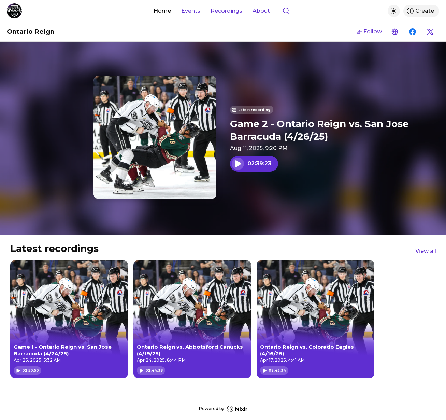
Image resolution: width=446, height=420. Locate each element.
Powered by (223, 409)
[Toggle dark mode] (394, 11)
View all (425, 251)
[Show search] (286, 11)
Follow (369, 31)
